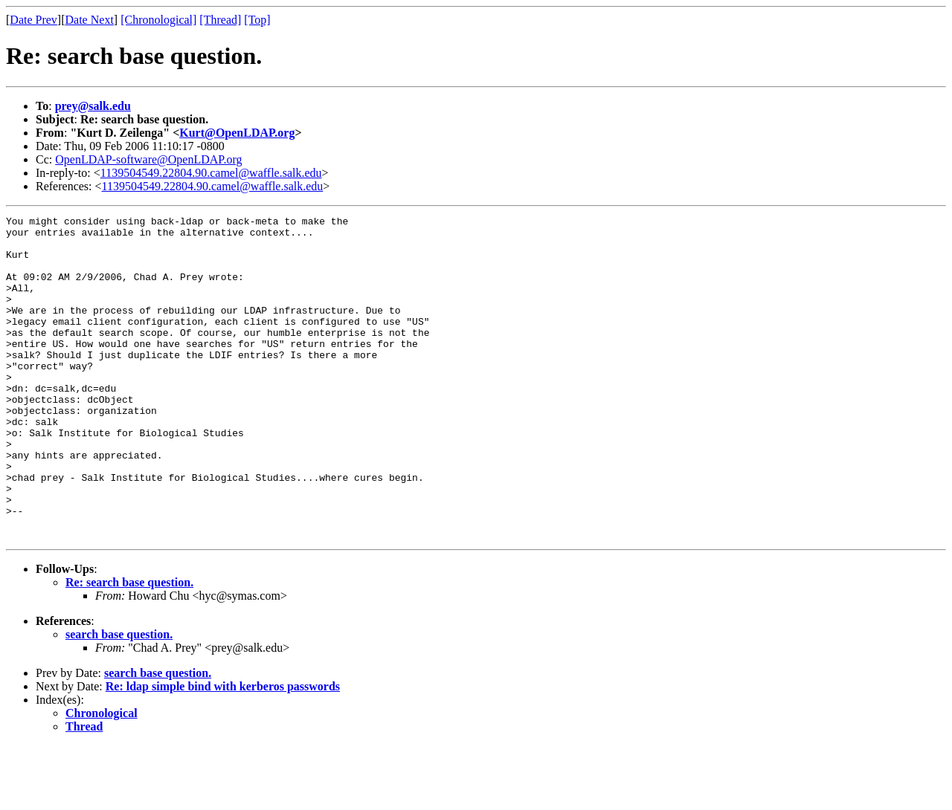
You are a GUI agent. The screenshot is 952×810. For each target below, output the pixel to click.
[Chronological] (158, 19)
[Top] (257, 19)
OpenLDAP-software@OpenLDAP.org (148, 159)
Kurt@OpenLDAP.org (237, 132)
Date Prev (33, 19)
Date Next (89, 19)
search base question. (119, 699)
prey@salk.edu (93, 106)
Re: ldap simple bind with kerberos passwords (223, 751)
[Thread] (220, 19)
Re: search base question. (129, 647)
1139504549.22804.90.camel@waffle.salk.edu (211, 172)
